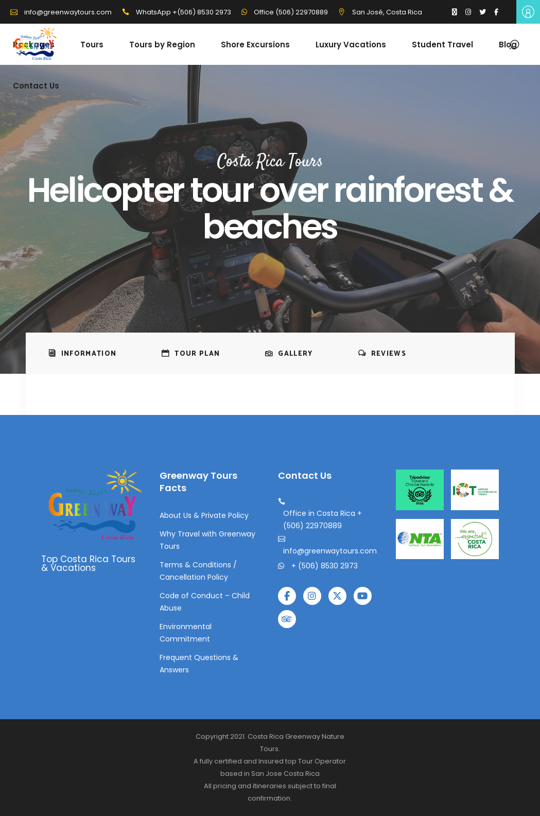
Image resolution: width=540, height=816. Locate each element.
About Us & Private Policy (204, 515)
